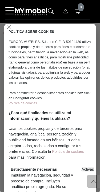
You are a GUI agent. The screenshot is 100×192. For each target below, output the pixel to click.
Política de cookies (23, 103)
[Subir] (93, 181)
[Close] (9, 27)
